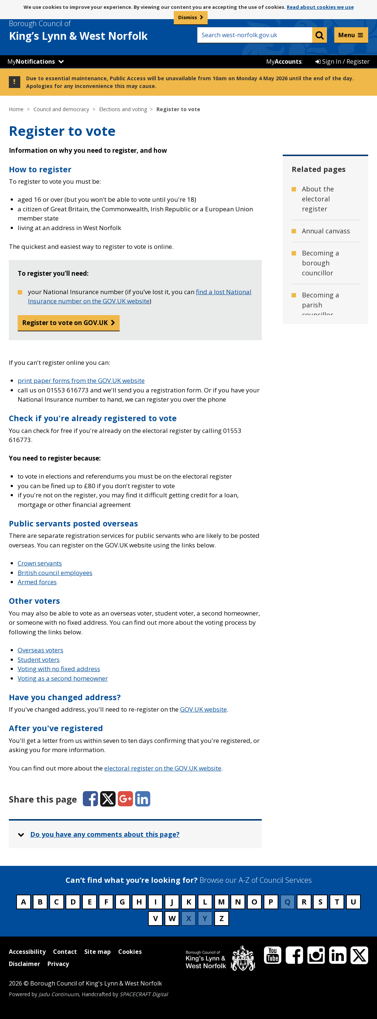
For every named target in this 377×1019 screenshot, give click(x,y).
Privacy (58, 964)
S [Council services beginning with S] (320, 902)
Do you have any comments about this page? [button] (105, 834)
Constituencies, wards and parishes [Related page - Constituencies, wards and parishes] (326, 346)
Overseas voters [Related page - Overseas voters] (327, 494)
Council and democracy (61, 109)
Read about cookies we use (320, 7)
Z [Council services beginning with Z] (221, 918)
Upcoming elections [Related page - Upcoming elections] (318, 672)
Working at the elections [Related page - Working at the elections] (326, 820)
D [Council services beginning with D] (73, 902)
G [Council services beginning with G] (122, 902)
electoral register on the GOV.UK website (162, 768)
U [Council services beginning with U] (353, 902)
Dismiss (187, 17)
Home (16, 109)
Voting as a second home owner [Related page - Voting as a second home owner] (323, 751)
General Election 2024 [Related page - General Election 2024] (328, 383)
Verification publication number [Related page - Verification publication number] (320, 709)
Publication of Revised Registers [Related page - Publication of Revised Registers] (324, 591)
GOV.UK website (203, 709)
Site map (97, 952)
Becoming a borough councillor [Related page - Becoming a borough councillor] (320, 262)
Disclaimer (24, 964)
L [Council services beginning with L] (205, 902)
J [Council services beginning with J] (172, 902)
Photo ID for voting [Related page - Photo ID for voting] (321, 521)
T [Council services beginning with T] (337, 902)
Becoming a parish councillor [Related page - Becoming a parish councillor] (320, 304)
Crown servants (40, 563)
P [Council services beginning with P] (270, 902)
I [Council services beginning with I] (155, 902)
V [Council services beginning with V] (155, 918)
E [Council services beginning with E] (90, 902)
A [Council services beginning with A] (23, 902)
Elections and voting (123, 109)
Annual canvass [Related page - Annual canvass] (326, 230)
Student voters (39, 659)
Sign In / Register (343, 61)
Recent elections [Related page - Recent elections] (328, 622)
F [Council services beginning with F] (106, 902)
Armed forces (37, 582)
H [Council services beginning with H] (139, 902)
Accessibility (27, 952)
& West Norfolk (92, 30)
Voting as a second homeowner (63, 678)
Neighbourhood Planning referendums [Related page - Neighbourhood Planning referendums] (327, 420)
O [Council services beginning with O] (254, 902)
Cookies (130, 952)
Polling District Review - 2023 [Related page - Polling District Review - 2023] (325, 553)
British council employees (55, 572)
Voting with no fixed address (59, 668)
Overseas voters (40, 650)
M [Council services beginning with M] (221, 902)
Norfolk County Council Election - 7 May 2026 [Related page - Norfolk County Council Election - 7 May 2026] (327, 462)
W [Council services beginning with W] (172, 918)
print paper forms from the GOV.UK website (81, 380)
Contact (65, 952)
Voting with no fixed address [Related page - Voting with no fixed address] (325, 788)
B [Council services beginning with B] (40, 902)
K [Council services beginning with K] (188, 902)
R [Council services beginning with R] (304, 902)
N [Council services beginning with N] (238, 902)
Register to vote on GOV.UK (65, 322)
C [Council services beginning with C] (56, 902)
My (31, 61)
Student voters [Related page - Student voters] (325, 645)
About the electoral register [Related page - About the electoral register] (318, 198)
